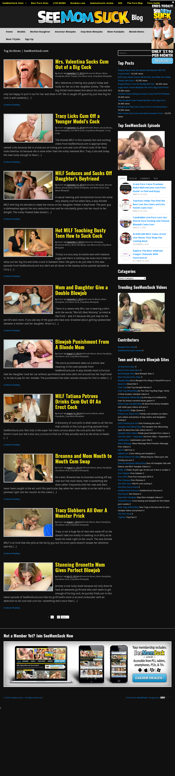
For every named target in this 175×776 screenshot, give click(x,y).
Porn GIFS (122, 477)
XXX (120, 3)
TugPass (122, 517)
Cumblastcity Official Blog (129, 397)
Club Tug (122, 387)
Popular (133, 178)
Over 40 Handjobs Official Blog (132, 463)
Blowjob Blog (124, 380)
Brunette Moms (94, 73)
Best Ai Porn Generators (129, 370)
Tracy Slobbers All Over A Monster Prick (81, 512)
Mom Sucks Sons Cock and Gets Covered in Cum (140, 113)
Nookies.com (77, 3)
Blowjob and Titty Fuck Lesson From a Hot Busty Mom (142, 107)
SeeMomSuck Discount (128, 490)
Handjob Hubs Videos (128, 433)
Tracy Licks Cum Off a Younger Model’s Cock (77, 118)
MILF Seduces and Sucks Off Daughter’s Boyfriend (83, 175)
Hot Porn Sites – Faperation (130, 436)
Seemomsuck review (101, 3)
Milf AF (121, 450)
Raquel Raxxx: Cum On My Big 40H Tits (136, 84)
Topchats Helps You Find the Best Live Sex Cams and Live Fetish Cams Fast (149, 204)
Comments (145, 178)
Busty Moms (106, 128)
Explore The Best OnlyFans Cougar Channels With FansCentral (148, 254)
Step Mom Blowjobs (92, 31)
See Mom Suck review (128, 487)
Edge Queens (124, 410)
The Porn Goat (124, 514)
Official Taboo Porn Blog (129, 457)
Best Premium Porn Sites (129, 377)
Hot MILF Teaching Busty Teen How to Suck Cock (80, 232)
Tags (155, 178)
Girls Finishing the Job (128, 423)
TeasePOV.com (125, 501)
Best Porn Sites (39, 3)
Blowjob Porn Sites (126, 347)
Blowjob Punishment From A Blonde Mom (82, 344)
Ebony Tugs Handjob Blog (129, 404)
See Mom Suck (85, 76)
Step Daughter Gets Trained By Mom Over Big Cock (141, 100)
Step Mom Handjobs (127, 497)
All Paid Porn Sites (126, 367)
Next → (65, 617)
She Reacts (123, 494)
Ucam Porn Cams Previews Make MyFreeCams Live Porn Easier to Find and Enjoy (149, 188)
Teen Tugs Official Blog (128, 507)
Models (21, 31)
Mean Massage (125, 443)
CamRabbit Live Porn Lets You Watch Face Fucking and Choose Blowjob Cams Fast (151, 221)
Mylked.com (123, 453)
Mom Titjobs (13, 39)
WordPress (142, 697)
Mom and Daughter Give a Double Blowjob (81, 289)
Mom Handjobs (115, 31)
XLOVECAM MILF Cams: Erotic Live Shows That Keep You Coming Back (149, 237)
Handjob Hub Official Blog (129, 427)
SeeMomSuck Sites (13, 3)
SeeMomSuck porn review (130, 350)
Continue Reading (12, 105)
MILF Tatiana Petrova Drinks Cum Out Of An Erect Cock (78, 401)
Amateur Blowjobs (65, 31)
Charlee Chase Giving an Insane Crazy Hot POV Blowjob (143, 94)
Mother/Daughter (40, 31)
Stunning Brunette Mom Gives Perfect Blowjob (80, 567)
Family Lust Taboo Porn (128, 414)
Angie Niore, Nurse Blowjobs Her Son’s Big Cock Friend (143, 87)
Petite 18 (122, 470)
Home (9, 31)
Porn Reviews (124, 480)
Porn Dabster (124, 473)
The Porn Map (135, 3)
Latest (122, 178)
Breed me (122, 384)
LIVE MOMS (59, 3)
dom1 (60, 73)
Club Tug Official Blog (127, 391)
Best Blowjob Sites (126, 373)
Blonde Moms (136, 31)
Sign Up (29, 39)
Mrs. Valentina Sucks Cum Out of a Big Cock (81, 64)
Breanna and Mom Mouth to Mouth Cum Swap (83, 458)
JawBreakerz (124, 440)
